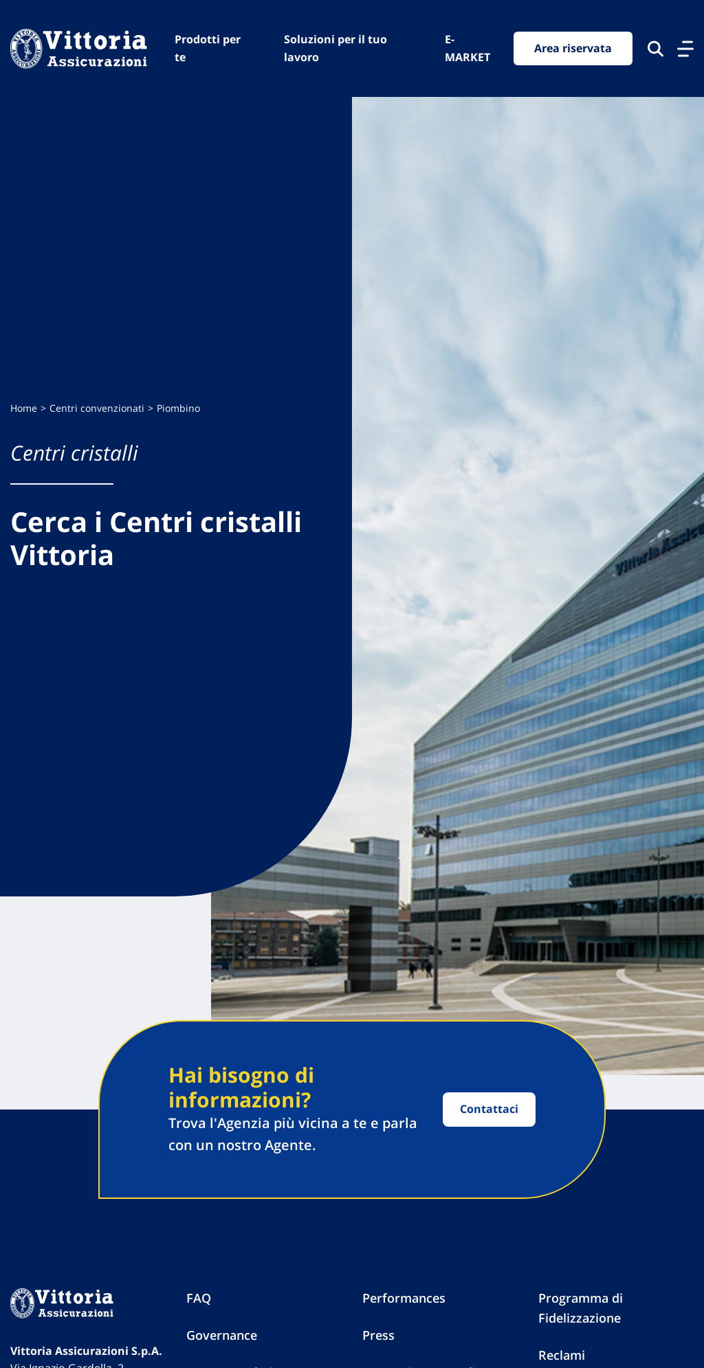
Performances (404, 1298)
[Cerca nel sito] (655, 48)
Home (23, 408)
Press (378, 1335)
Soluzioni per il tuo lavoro (335, 48)
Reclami (561, 1355)
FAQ (198, 1298)
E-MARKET (467, 48)
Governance (221, 1335)
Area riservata (573, 48)
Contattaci (489, 1108)
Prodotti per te (208, 48)
